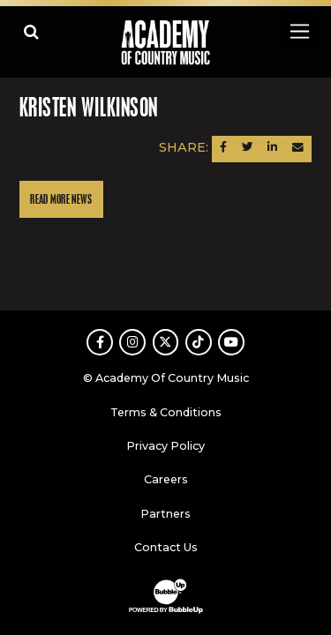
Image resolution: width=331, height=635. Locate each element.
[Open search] (31, 31)
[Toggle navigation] (299, 31)
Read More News (61, 199)
